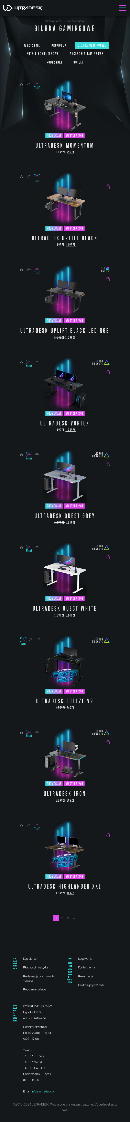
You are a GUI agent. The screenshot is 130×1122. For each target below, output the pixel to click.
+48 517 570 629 (33, 1056)
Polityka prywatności (91, 985)
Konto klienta (86, 967)
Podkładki (54, 62)
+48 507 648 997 (34, 1068)
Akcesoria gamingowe (86, 54)
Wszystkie (32, 45)
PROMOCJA (59, 45)
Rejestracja (85, 976)
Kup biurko (29, 958)
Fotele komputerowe (43, 54)
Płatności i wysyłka (35, 967)
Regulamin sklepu (34, 989)
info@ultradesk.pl (43, 1091)
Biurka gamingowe (92, 45)
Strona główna (53, 20)
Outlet (79, 62)
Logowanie (85, 958)
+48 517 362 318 (33, 1062)
